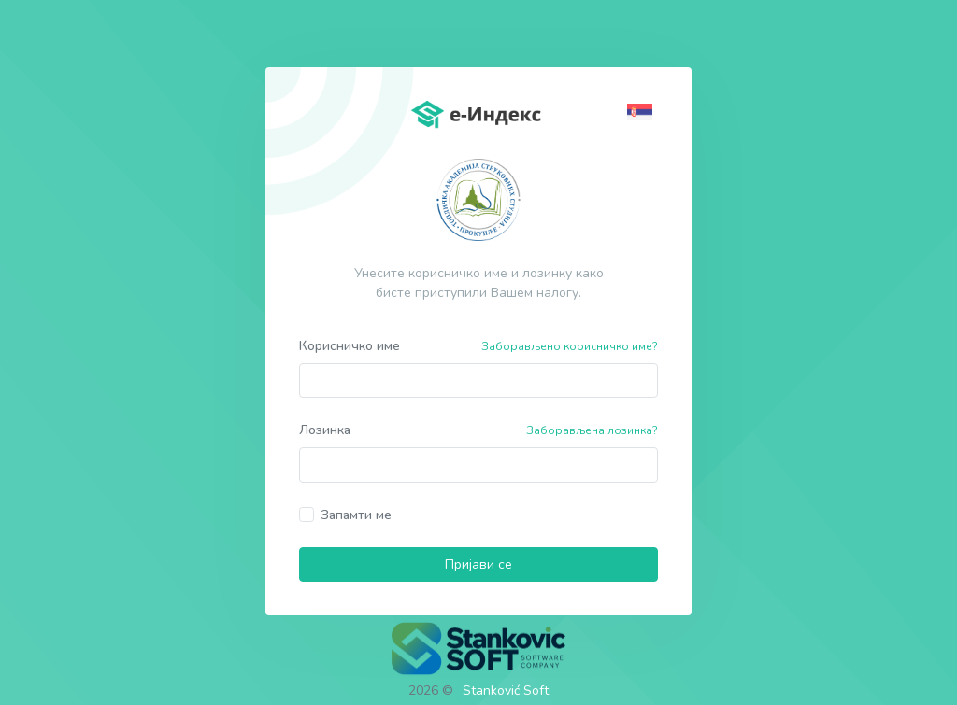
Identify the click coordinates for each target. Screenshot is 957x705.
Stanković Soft (506, 690)
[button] (642, 110)
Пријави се (478, 564)
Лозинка (324, 430)
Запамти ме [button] (356, 515)
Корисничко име (349, 346)
